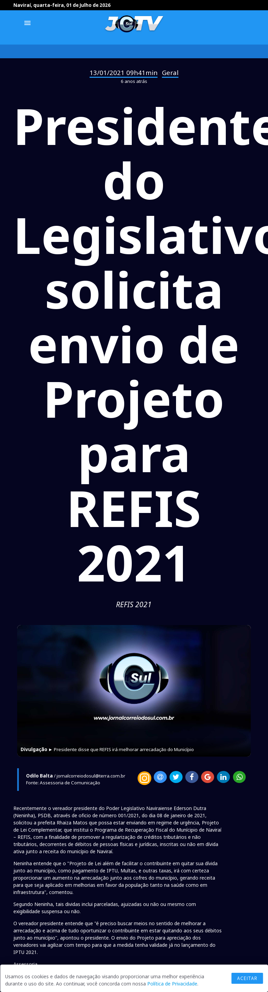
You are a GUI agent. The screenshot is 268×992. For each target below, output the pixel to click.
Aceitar (247, 978)
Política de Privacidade (172, 983)
